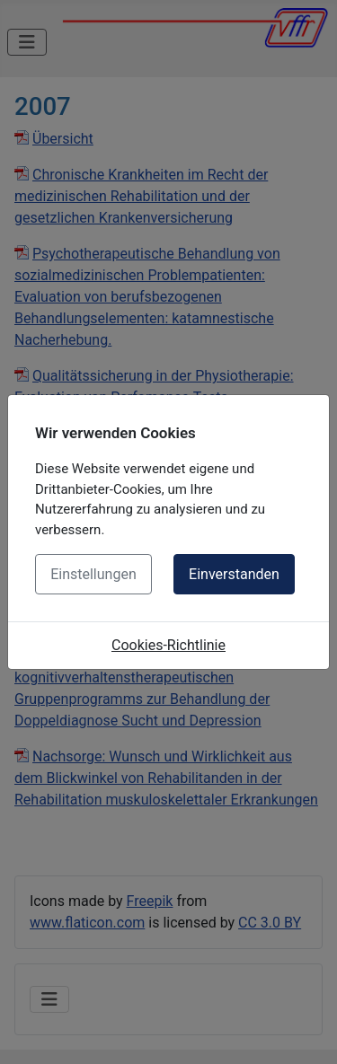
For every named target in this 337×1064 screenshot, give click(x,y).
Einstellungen (93, 574)
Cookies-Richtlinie (168, 645)
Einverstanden (234, 574)
